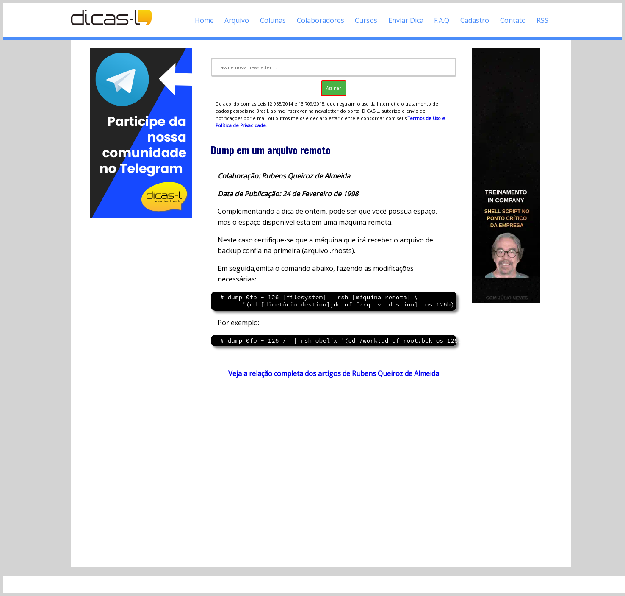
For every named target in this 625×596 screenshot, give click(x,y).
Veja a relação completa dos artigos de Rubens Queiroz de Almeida (333, 373)
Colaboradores (320, 20)
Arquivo (236, 20)
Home (204, 20)
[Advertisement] (141, 347)
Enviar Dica (405, 20)
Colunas (273, 20)
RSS (542, 20)
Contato (513, 20)
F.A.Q (441, 20)
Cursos (366, 20)
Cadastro (474, 20)
